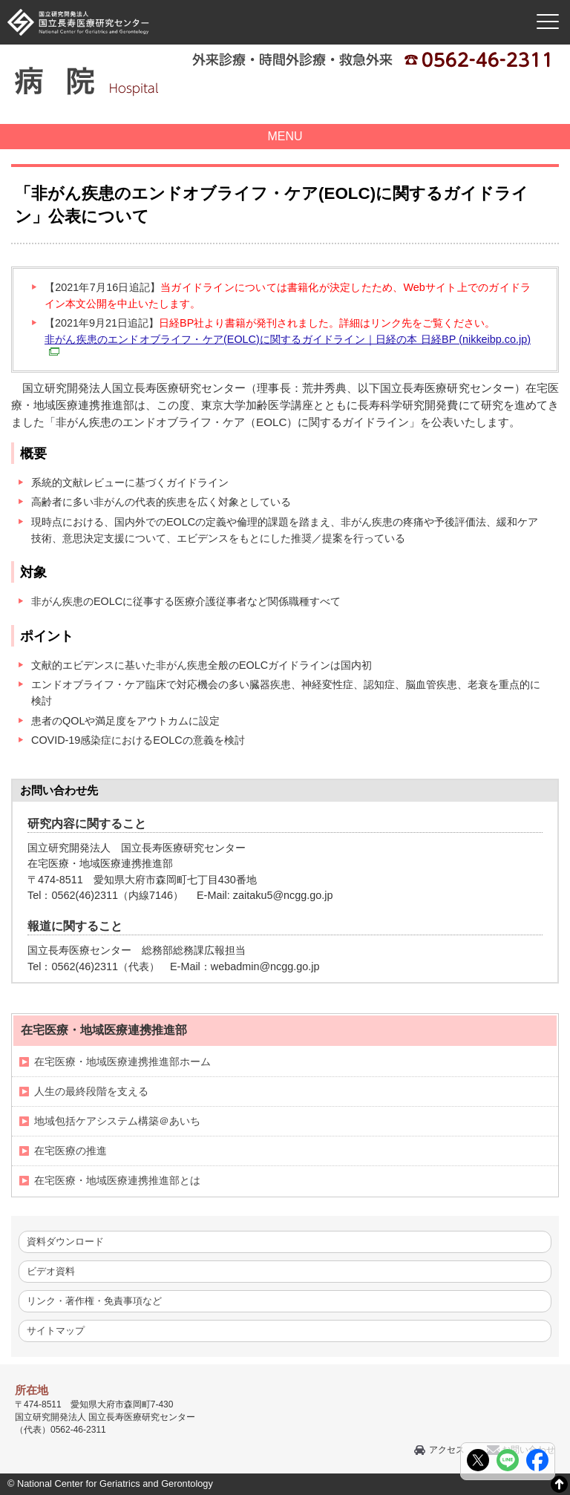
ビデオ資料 (51, 1271)
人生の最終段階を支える (91, 1091)
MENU (284, 136)
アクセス (447, 1450)
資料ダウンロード (65, 1241)
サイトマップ (56, 1330)
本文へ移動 (254, 0)
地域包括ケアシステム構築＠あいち (117, 1121)
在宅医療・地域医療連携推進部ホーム (122, 1061)
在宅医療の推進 (70, 1151)
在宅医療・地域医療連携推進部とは (117, 1180)
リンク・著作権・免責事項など (94, 1300)
